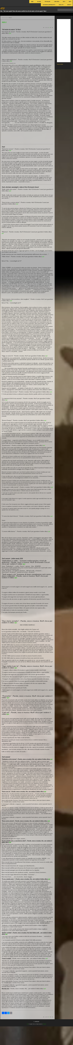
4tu (2, 8)
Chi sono (39, 1)
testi (64, 1)
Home (32, 1)
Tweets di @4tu (60, 64)
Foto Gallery (47, 1)
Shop (70, 1)
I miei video (57, 1)
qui (10, 33)
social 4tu (61, 4)
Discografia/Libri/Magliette (49, 4)
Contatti (69, 4)
